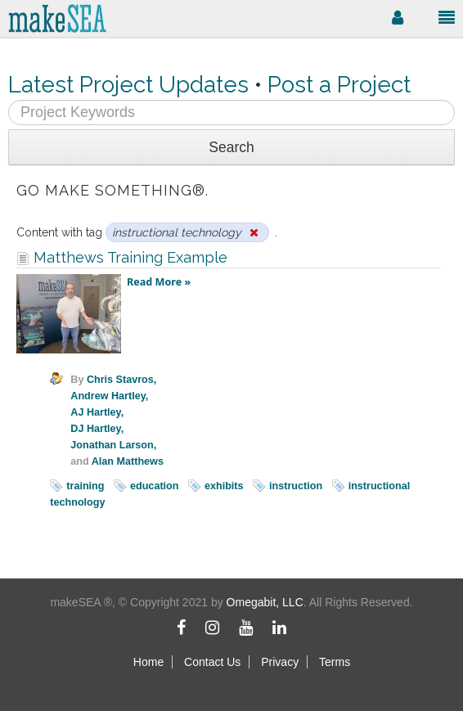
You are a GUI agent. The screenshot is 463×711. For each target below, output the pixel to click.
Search (231, 147)
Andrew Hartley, (109, 396)
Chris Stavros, (121, 379)
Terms (334, 661)
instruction (295, 486)
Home (148, 661)
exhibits (224, 486)
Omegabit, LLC (265, 602)
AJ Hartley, (97, 412)
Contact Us (212, 661)
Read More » (159, 282)
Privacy (280, 661)
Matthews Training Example (121, 257)
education (154, 486)
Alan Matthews (128, 461)
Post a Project (339, 84)
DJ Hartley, (97, 428)
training (85, 486)
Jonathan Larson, (113, 445)
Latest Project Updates (128, 84)
